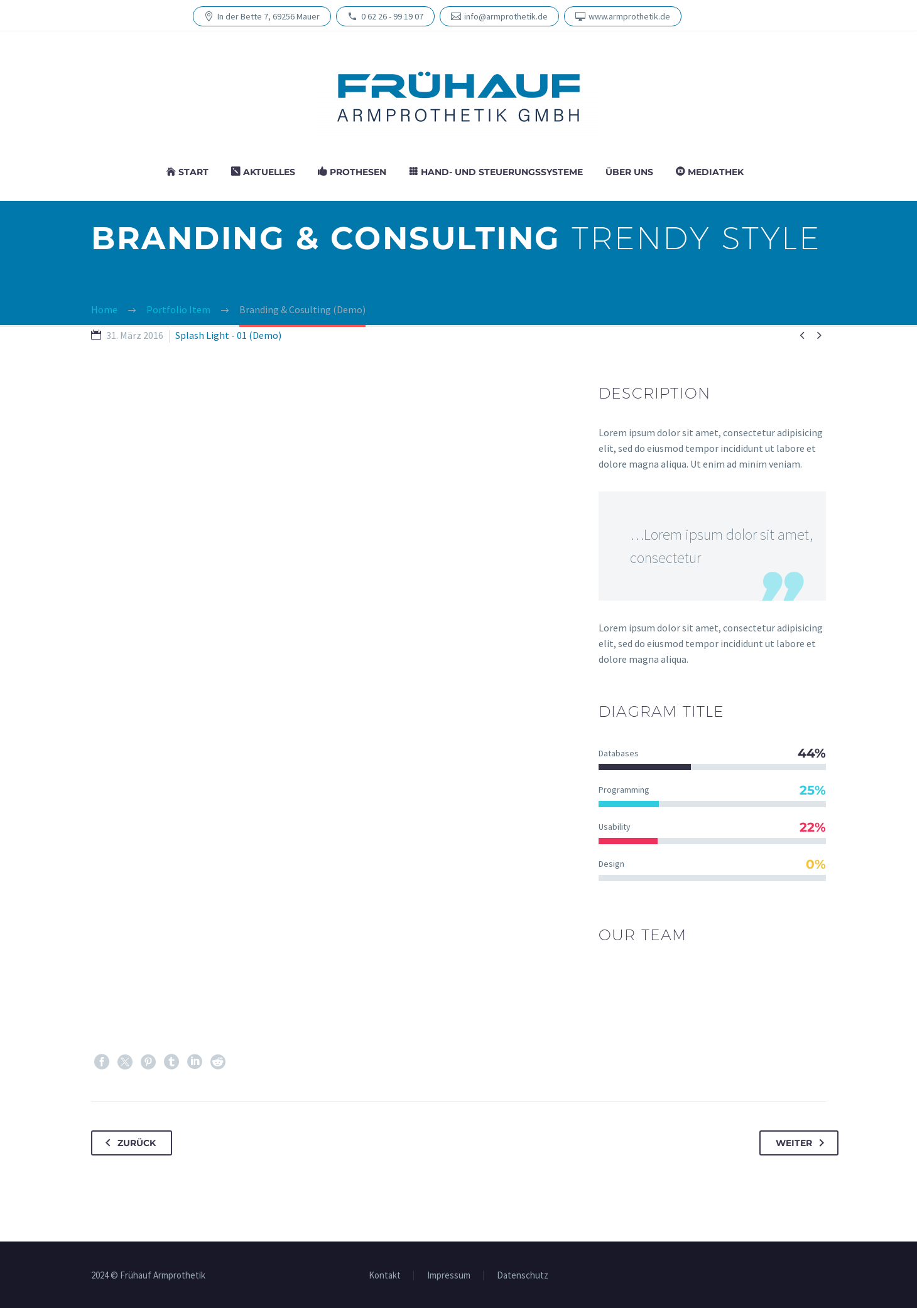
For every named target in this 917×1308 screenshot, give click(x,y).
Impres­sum (448, 1275)
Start (193, 172)
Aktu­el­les (269, 172)
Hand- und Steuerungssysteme (502, 172)
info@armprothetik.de (506, 16)
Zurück (128, 1143)
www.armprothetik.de (629, 16)
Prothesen (358, 172)
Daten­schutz (522, 1275)
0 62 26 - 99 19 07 (392, 16)
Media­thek (716, 172)
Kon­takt (385, 1275)
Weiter (802, 1143)
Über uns (629, 172)
